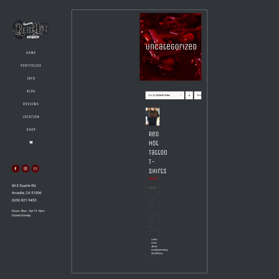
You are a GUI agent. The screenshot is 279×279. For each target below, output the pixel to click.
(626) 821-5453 (24, 200)
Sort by (159, 95)
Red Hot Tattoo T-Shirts (158, 152)
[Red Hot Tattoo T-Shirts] (152, 117)
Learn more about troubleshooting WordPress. (151, 246)
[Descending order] (189, 95)
